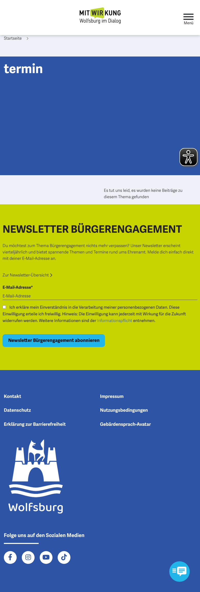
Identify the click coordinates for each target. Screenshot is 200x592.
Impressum (112, 396)
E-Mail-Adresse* (18, 287)
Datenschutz (17, 410)
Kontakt (12, 396)
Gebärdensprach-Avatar (125, 424)
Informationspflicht (114, 320)
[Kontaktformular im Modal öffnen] (179, 571)
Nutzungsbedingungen (124, 410)
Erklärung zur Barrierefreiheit (35, 424)
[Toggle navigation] (188, 17)
